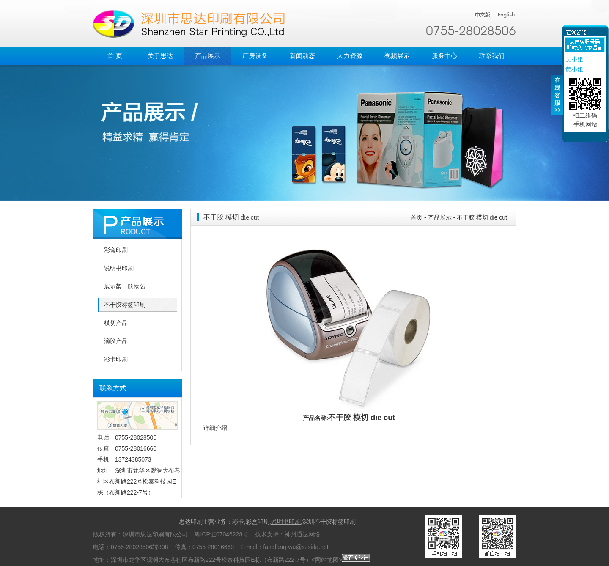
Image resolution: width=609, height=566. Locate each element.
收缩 (557, 100)
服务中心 (444, 55)
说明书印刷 (119, 268)
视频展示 (397, 55)
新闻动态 (302, 55)
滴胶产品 (116, 341)
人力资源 (349, 55)
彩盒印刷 (116, 250)
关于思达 (160, 55)
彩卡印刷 (116, 359)
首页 (416, 217)
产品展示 (207, 55)
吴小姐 (573, 59)
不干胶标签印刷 (124, 305)
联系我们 (492, 55)
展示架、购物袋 (124, 286)
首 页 (114, 55)
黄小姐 (573, 69)
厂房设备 (255, 55)
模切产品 (116, 323)
